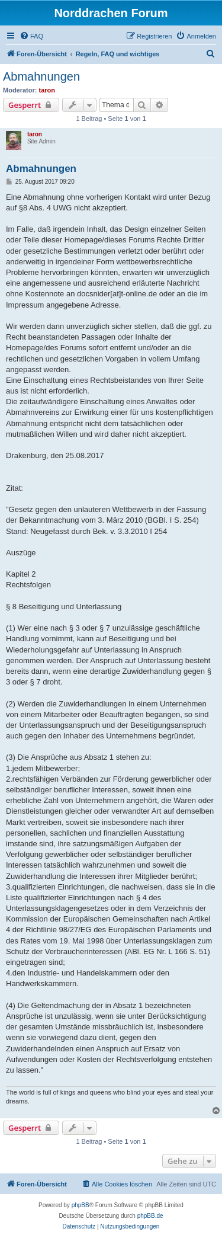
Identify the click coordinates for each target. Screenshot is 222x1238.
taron (47, 90)
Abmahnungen (41, 76)
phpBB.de (150, 1216)
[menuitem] (31, 36)
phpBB (80, 1205)
